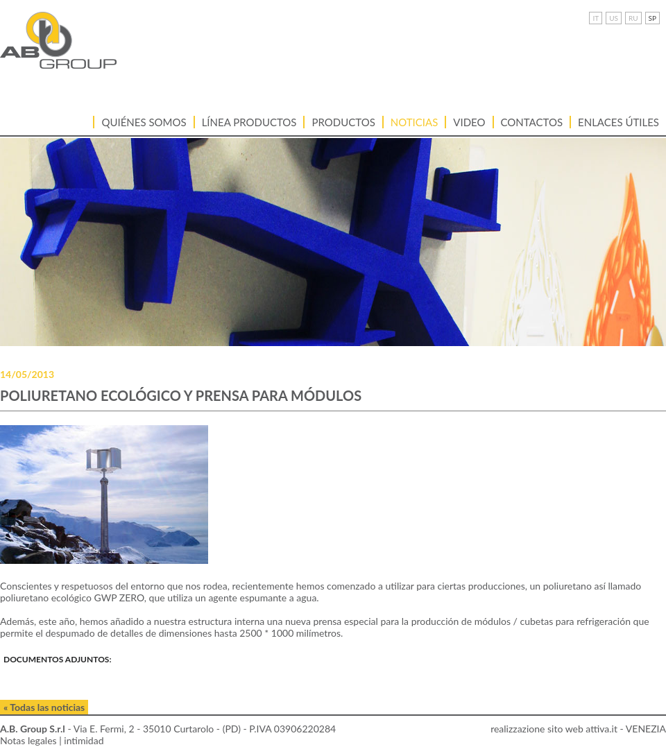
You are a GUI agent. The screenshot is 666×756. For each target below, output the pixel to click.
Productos (343, 122)
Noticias (414, 122)
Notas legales (28, 740)
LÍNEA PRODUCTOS (249, 122)
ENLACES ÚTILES (618, 122)
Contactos (532, 122)
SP (652, 18)
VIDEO (469, 122)
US (613, 18)
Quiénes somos (143, 122)
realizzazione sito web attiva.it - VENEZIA (578, 728)
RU (633, 18)
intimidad (83, 740)
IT (595, 18)
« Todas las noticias (44, 707)
